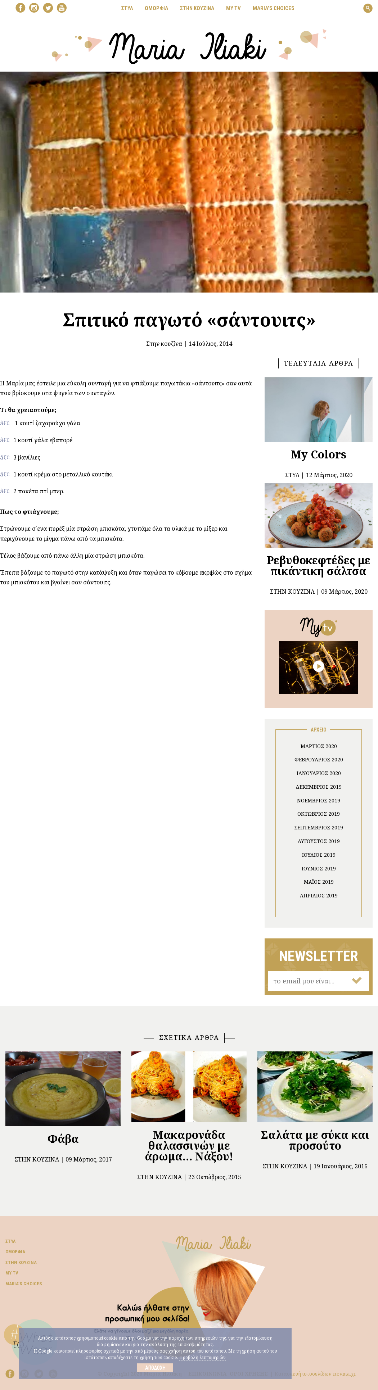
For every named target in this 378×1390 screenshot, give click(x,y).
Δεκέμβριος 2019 (319, 786)
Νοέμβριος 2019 (318, 800)
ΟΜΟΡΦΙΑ (156, 8)
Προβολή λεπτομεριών (202, 1357)
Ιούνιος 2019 (319, 868)
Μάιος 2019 (319, 881)
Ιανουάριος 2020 (319, 773)
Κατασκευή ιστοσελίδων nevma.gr (315, 1373)
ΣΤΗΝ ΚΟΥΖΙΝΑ (197, 8)
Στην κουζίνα (164, 344)
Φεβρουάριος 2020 (318, 759)
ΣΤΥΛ (127, 8)
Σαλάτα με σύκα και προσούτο (315, 1140)
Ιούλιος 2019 (319, 854)
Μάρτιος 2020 (319, 746)
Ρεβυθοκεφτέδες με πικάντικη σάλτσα (318, 565)
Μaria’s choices (273, 8)
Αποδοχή (155, 1368)
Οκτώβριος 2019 (318, 813)
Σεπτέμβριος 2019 (318, 827)
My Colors (318, 454)
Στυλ (10, 1241)
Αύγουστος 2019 (319, 841)
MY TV (233, 8)
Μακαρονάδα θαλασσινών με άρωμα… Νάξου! (189, 1145)
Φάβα (63, 1138)
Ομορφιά (15, 1251)
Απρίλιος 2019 (319, 895)
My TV (11, 1273)
